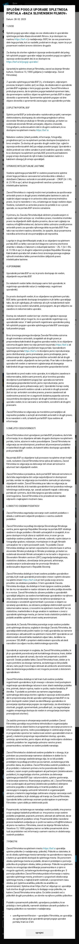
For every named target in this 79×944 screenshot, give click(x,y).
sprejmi (39, 932)
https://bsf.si (21, 39)
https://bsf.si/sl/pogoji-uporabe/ (22, 62)
